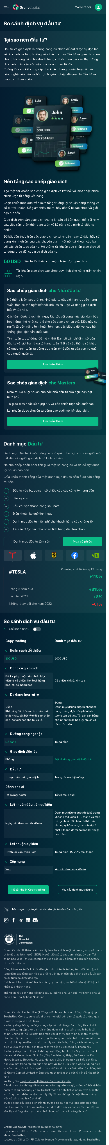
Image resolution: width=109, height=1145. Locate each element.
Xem (8, 869)
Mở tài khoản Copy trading (28, 889)
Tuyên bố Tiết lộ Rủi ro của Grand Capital (45, 1081)
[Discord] (35, 920)
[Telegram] (20, 920)
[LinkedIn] (28, 920)
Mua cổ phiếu (82, 541)
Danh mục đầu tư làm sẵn (32, 541)
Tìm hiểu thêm (53, 364)
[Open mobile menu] (6, 7)
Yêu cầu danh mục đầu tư (70, 869)
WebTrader (83, 7)
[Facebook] (13, 920)
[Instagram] (6, 920)
